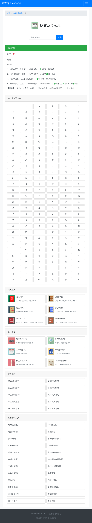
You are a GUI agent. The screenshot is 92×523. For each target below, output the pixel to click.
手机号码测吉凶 (54, 438)
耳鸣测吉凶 (52, 425)
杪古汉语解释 (14, 381)
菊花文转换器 (14, 452)
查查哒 (11, 3)
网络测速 (51, 473)
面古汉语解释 (14, 388)
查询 (60, 37)
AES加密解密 (13, 494)
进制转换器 (52, 494)
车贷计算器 (13, 466)
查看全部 (51, 501)
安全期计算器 (53, 487)
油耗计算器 (13, 487)
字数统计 (12, 480)
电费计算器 (13, 432)
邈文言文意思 (14, 408)
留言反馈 (46, 518)
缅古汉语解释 (53, 388)
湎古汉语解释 (14, 395)
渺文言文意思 (14, 401)
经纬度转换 (13, 425)
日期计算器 (52, 480)
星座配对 (51, 432)
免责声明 (53, 518)
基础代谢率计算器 (55, 459)
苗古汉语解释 (53, 381)
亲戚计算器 (13, 459)
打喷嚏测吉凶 (53, 445)
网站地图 (39, 518)
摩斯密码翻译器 (54, 452)
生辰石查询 (13, 445)
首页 (8, 13)
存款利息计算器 (54, 466)
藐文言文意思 (53, 401)
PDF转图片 (12, 501)
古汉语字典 (18, 13)
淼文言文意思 (53, 395)
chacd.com (44, 514)
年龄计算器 (13, 473)
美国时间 (12, 438)
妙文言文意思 (53, 408)
